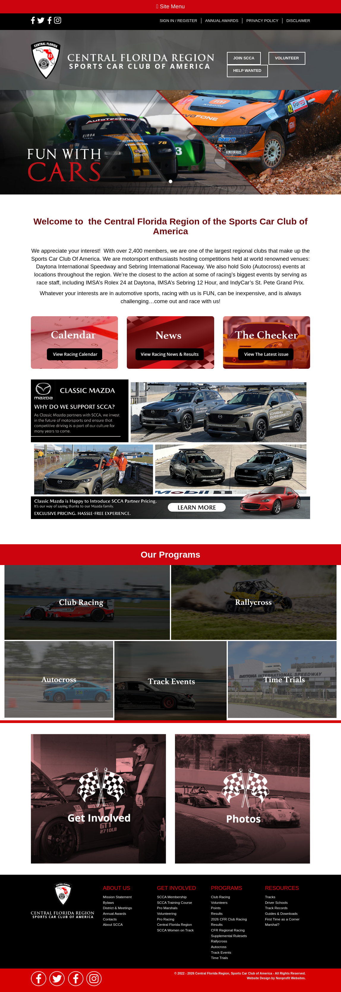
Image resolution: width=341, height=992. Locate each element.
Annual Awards (222, 20)
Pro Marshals (167, 908)
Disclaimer (298, 20)
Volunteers (219, 902)
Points (216, 908)
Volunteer (287, 58)
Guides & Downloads (281, 913)
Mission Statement (117, 897)
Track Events (221, 952)
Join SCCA (243, 58)
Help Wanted (247, 70)
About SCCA (113, 924)
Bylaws (108, 902)
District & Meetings (117, 908)
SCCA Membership (172, 897)
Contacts (110, 919)
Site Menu (170, 6)
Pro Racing (165, 919)
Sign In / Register (178, 20)
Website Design (259, 978)
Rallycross (219, 941)
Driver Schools (276, 902)
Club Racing (220, 897)
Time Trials (219, 958)
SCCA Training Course (174, 902)
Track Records (276, 908)
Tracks (270, 897)
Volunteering (166, 913)
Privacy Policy (263, 20)
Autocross (218, 947)
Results (216, 913)
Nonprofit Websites (290, 978)
